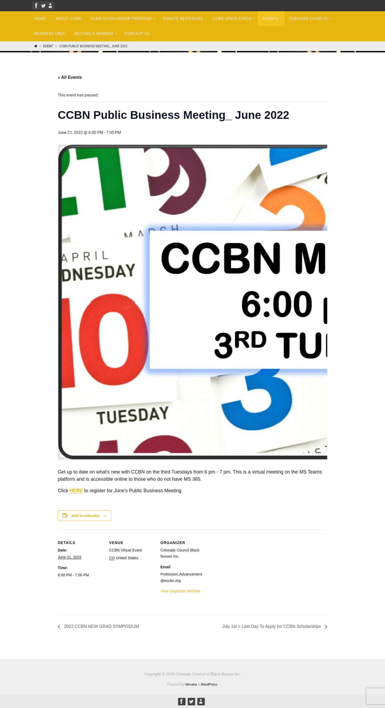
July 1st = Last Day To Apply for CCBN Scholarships (272, 626)
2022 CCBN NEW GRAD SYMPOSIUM (101, 626)
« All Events (70, 77)
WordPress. (209, 684)
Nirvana (191, 684)
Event (48, 46)
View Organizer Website (180, 591)
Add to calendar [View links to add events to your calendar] (85, 516)
